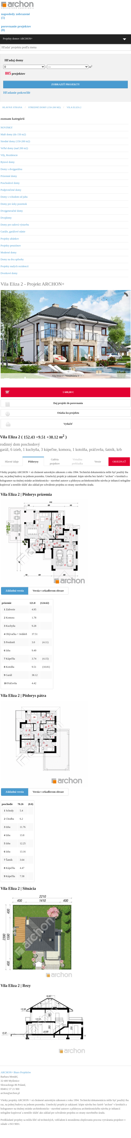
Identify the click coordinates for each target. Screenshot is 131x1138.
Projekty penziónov (11, 245)
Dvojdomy (6, 217)
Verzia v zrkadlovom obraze (48, 590)
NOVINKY (7, 127)
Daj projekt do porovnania (44, 404)
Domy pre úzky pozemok (14, 203)
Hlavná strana (12, 107)
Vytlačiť (39, 423)
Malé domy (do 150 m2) (13, 134)
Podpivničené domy (11, 189)
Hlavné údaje (12, 461)
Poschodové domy (10, 183)
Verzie (97, 461)
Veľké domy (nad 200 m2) (14, 148)
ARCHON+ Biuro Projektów (16, 1072)
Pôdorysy (33, 461)
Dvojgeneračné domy (12, 210)
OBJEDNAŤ (119, 461)
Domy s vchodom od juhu (14, 196)
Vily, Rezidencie (9, 155)
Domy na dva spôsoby (12, 259)
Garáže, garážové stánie (13, 231)
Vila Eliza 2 (74, 107)
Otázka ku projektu (42, 414)
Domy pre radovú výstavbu (15, 224)
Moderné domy (9, 252)
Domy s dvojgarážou (11, 169)
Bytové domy (8, 162)
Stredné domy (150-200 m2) (44, 107)
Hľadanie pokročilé (16, 92)
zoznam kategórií (12, 118)
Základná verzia (15, 590)
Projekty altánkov (10, 238)
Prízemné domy (9, 176)
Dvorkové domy (9, 273)
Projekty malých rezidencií (15, 266)
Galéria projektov (55, 461)
